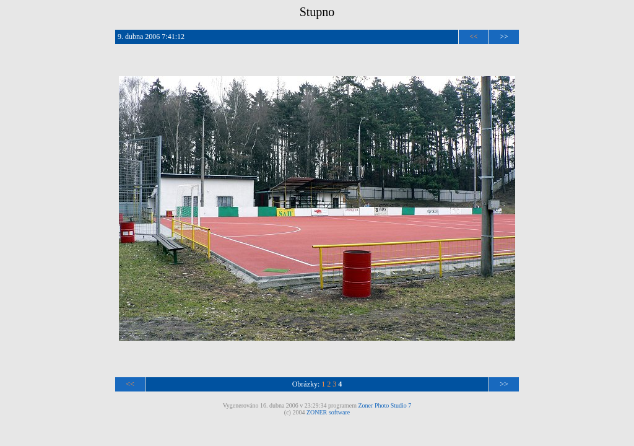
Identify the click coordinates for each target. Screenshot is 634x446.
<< (473, 36)
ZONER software (328, 412)
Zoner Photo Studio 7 (385, 405)
